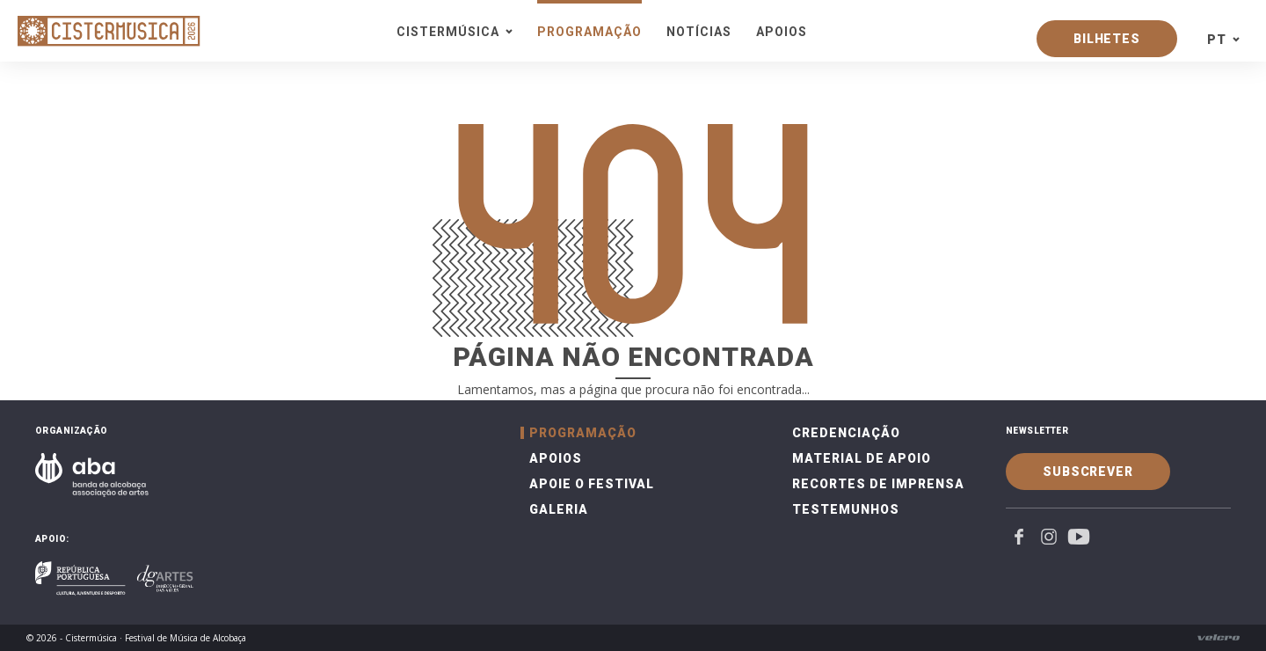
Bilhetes (1106, 39)
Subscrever (1088, 471)
